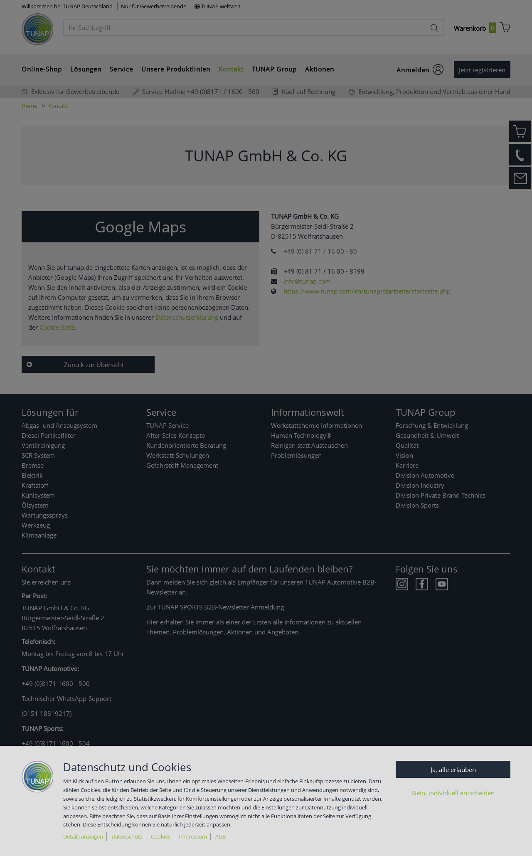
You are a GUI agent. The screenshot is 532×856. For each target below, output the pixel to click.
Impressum (193, 836)
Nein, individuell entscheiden (453, 793)
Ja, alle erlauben (453, 769)
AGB (220, 836)
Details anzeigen (83, 836)
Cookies (160, 836)
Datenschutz (127, 836)
